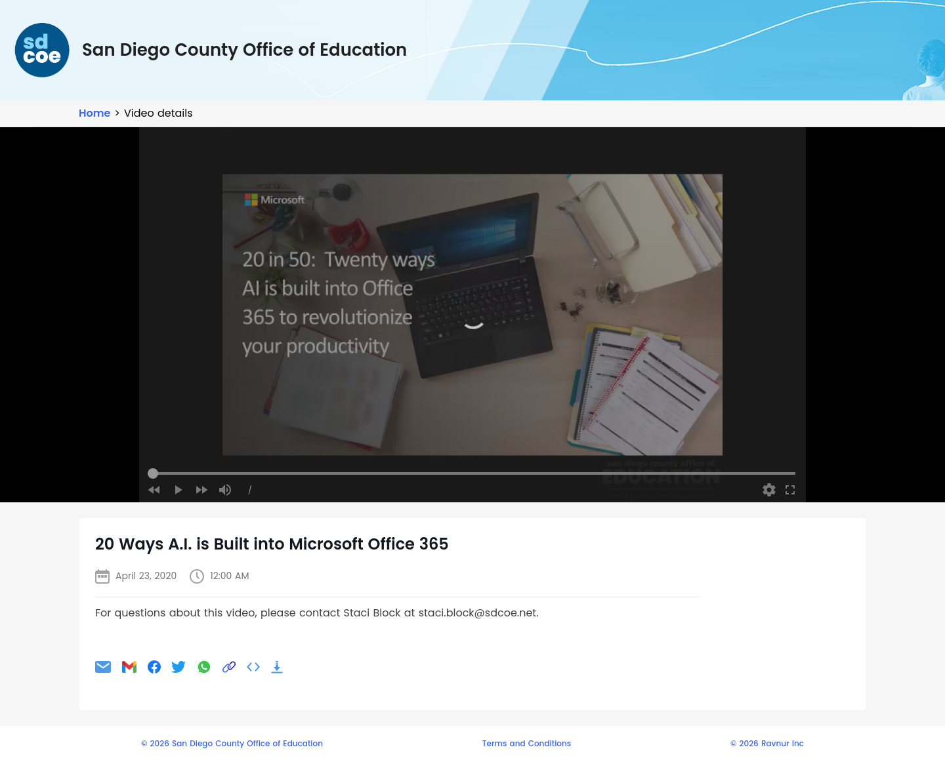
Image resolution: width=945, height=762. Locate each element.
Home (94, 113)
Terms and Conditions (526, 743)
